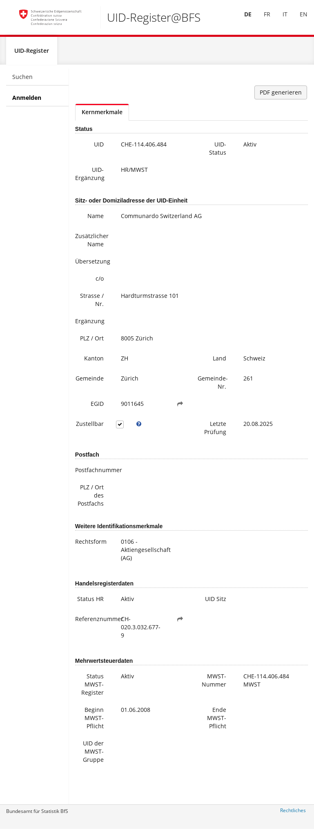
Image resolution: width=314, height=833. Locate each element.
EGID (97, 407)
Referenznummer (92, 622)
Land (219, 361)
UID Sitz (215, 602)
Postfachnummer (92, 473)
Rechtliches (293, 813)
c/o (100, 282)
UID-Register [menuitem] (31, 54)
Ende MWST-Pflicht (216, 721)
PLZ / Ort (92, 341)
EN (298, 20)
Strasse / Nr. (92, 303)
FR (261, 20)
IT (279, 20)
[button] (180, 407)
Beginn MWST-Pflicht (94, 721)
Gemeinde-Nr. (213, 386)
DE (242, 20)
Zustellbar (90, 427)
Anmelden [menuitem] (26, 101)
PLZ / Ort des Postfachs (91, 498)
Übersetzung (92, 264)
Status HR (90, 602)
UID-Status (217, 152)
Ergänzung (90, 324)
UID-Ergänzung (90, 177)
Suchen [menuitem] (22, 80)
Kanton (94, 361)
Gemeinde (90, 381)
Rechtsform (91, 545)
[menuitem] (242, 20)
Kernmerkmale (102, 115)
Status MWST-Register (92, 687)
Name (95, 219)
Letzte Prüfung (215, 431)
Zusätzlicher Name (92, 243)
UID (99, 147)
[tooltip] (138, 427)
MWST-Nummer (214, 683)
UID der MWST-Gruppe (93, 755)
